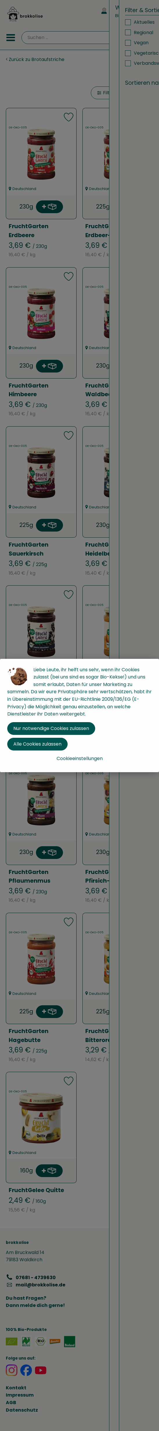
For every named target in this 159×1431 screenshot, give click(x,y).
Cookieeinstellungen (80, 758)
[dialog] (79, 715)
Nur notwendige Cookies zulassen (51, 728)
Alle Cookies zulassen (37, 744)
